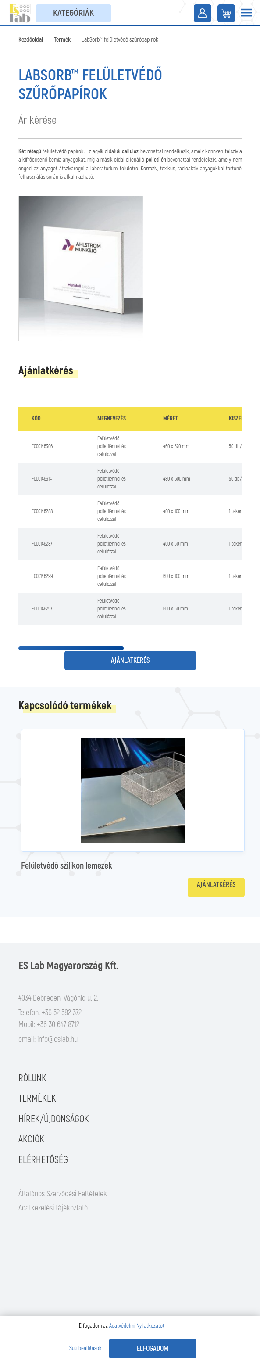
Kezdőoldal (30, 39)
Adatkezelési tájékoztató (53, 1208)
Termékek (37, 1098)
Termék (62, 39)
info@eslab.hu (57, 1039)
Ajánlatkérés (130, 660)
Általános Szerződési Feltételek (62, 1194)
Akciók (31, 1139)
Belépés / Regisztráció (202, 13)
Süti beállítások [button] (85, 1348)
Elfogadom (152, 1348)
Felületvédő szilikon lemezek (66, 866)
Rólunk (32, 1078)
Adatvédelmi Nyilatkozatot (136, 1325)
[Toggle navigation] (246, 13)
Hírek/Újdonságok (53, 1119)
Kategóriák (73, 12)
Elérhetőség (43, 1160)
